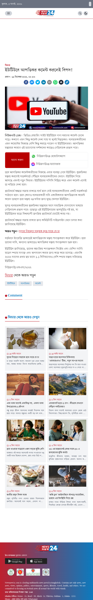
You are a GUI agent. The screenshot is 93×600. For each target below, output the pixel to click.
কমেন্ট (38, 283)
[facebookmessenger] (32, 82)
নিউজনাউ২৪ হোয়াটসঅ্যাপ (48, 156)
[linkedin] (43, 82)
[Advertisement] (46, 40)
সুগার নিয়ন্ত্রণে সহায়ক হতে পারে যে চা (39, 231)
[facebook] (26, 82)
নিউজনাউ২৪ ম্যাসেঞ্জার (45, 164)
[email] (49, 82)
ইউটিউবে (11, 283)
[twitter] (37, 82)
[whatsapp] (55, 82)
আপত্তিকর (25, 283)
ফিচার (7, 65)
